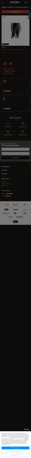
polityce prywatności (6, 437)
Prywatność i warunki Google (18, 438)
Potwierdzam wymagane (15, 451)
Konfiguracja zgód (15, 455)
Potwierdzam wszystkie (15, 447)
